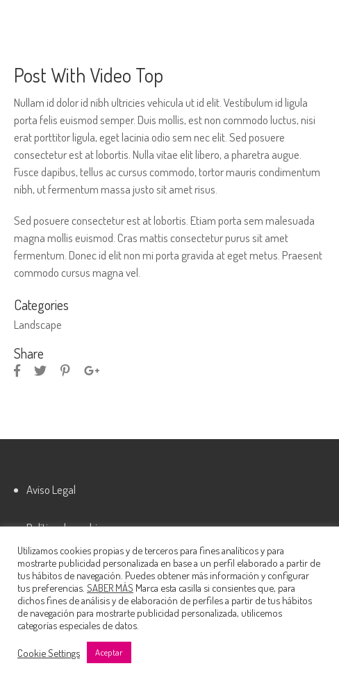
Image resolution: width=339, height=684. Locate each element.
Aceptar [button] (109, 652)
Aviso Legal (51, 489)
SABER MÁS (110, 587)
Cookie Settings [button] (48, 653)
